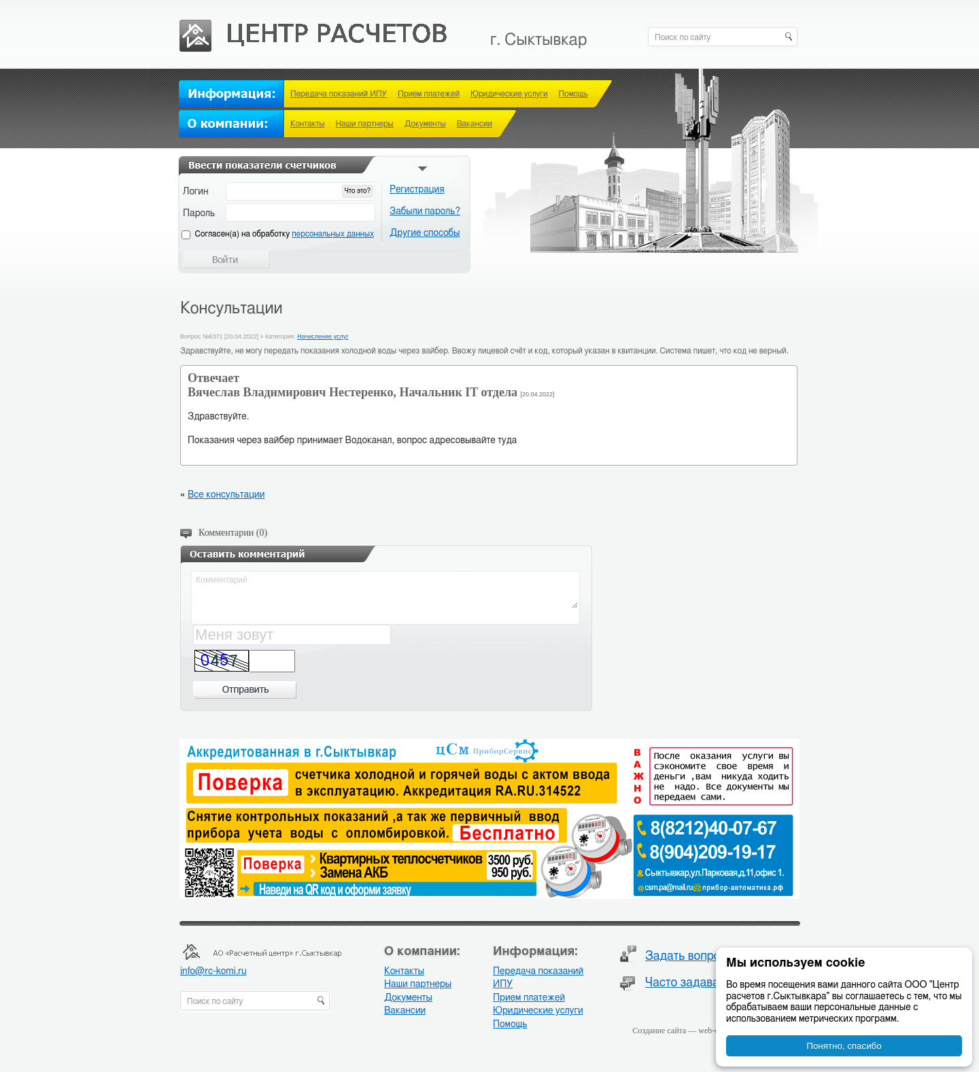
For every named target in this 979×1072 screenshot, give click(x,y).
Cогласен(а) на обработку (284, 234)
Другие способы (425, 233)
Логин (196, 191)
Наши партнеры (365, 124)
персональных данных (333, 234)
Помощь (573, 94)
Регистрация (417, 189)
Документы (425, 124)
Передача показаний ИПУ (338, 94)
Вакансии (474, 124)
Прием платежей (429, 94)
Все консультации (226, 495)
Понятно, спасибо (843, 1046)
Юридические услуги (509, 94)
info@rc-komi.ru (213, 971)
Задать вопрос (686, 956)
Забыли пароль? (425, 211)
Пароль (199, 213)
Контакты (307, 124)
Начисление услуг (322, 336)
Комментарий (386, 590)
